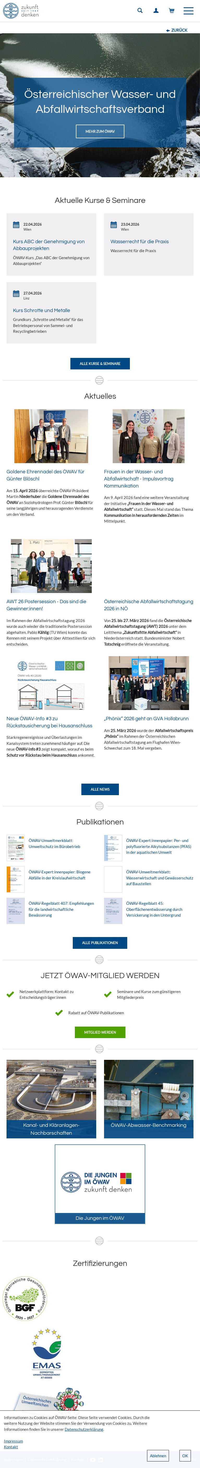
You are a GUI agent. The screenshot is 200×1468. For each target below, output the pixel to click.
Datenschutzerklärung (84, 1429)
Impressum (13, 1441)
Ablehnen (158, 1455)
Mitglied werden (100, 1032)
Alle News (100, 789)
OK (185, 1455)
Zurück (179, 30)
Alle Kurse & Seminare (100, 364)
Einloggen (157, 11)
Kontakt (11, 1446)
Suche (141, 11)
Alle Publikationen (100, 943)
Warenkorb (172, 11)
